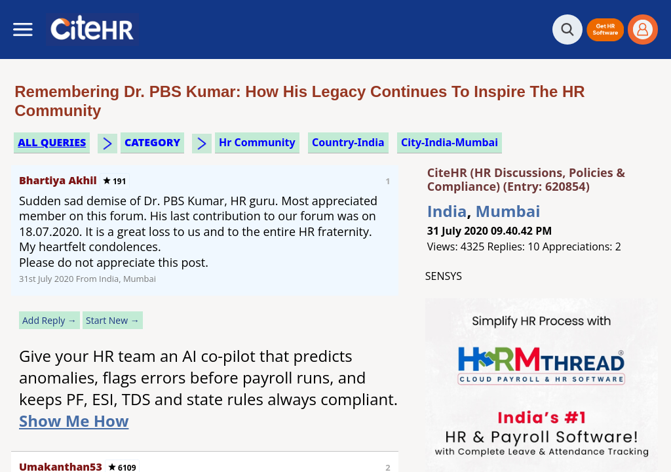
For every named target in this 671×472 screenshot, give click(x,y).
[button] (605, 29)
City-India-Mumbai (449, 142)
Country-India (348, 142)
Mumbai (508, 211)
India (447, 211)
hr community (257, 142)
